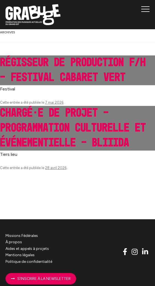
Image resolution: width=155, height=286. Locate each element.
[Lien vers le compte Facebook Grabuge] (126, 252)
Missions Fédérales (21, 235)
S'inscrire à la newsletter (41, 278)
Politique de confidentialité (28, 261)
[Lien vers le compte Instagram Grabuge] (135, 252)
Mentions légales (20, 255)
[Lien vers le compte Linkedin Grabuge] (145, 252)
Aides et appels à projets (27, 248)
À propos (13, 242)
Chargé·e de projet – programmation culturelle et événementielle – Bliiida (73, 128)
